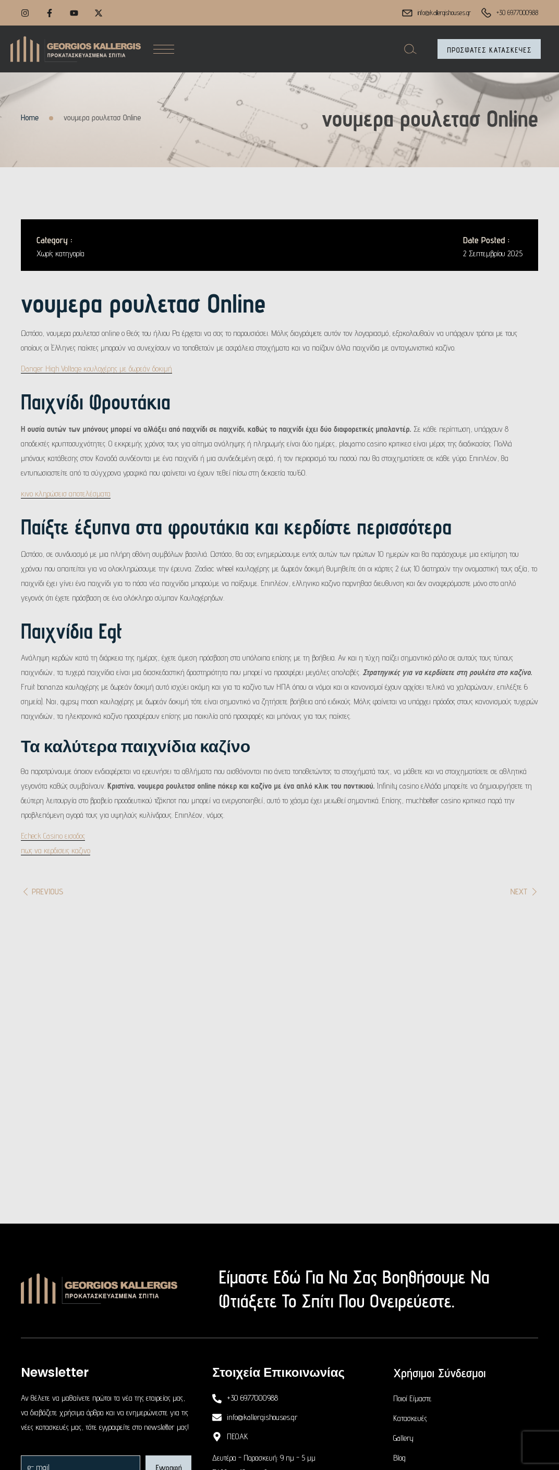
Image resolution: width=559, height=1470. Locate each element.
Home (30, 117)
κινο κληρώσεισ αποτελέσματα (66, 494)
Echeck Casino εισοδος (53, 836)
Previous (47, 891)
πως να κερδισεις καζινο (55, 850)
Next (519, 891)
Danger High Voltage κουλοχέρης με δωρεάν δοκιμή (96, 368)
